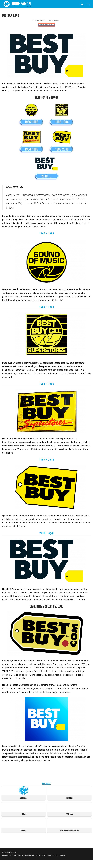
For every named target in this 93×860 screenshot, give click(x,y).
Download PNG (46, 24)
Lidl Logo (23, 814)
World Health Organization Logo (69, 830)
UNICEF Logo (23, 798)
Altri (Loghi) (54, 20)
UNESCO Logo (69, 798)
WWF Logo (69, 814)
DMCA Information (51, 855)
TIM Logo (23, 830)
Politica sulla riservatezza (13, 855)
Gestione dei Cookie (33, 855)
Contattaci (65, 855)
